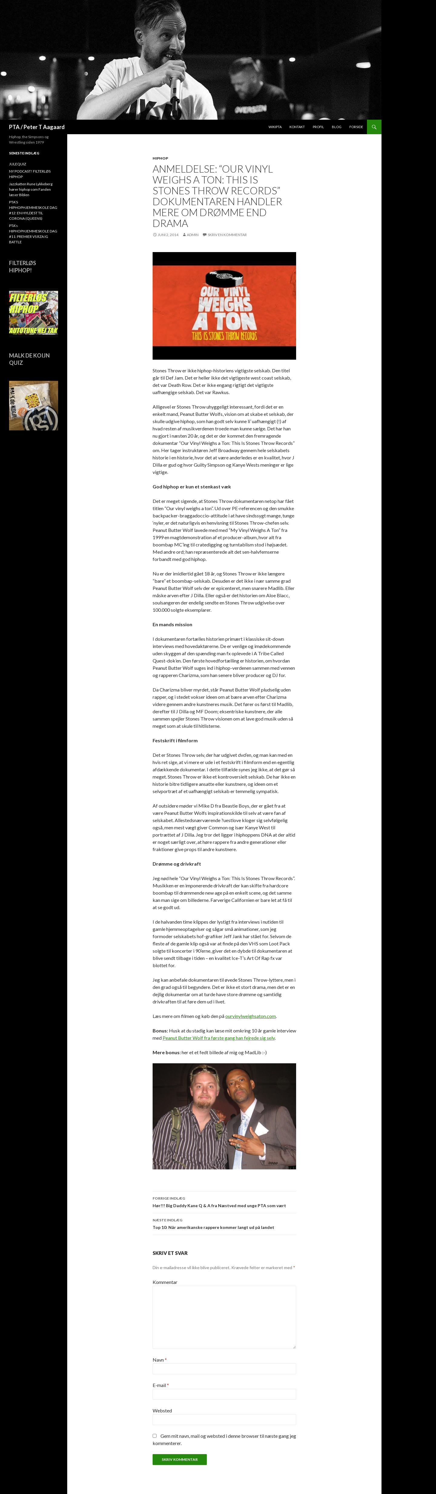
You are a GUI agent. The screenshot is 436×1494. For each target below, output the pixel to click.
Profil (318, 127)
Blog (337, 127)
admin (193, 234)
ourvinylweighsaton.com (250, 1016)
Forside (356, 127)
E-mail (161, 1385)
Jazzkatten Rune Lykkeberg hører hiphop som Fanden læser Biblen (30, 189)
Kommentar (165, 1282)
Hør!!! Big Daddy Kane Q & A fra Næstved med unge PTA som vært (224, 1201)
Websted (162, 1410)
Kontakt (297, 127)
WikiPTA (275, 127)
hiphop (160, 158)
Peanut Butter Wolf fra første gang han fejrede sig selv (219, 1038)
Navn (160, 1360)
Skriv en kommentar (227, 234)
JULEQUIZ (17, 164)
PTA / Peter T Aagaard (37, 127)
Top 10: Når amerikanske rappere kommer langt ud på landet (224, 1223)
